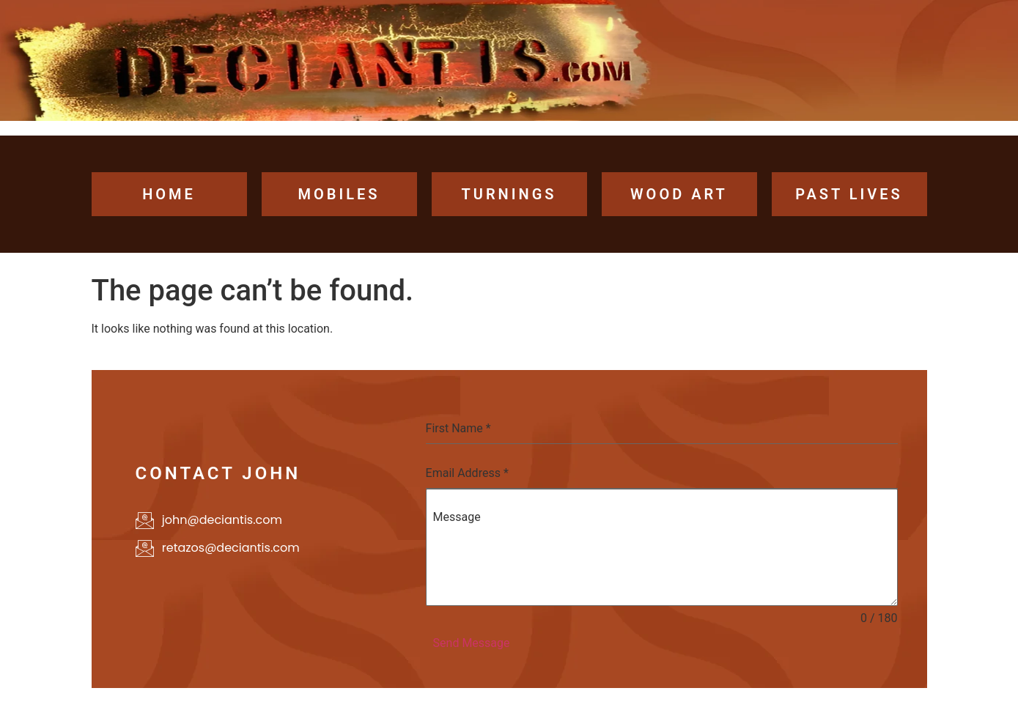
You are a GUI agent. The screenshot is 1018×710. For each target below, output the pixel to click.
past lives (849, 194)
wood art (679, 194)
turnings (508, 194)
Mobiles (339, 194)
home (169, 194)
